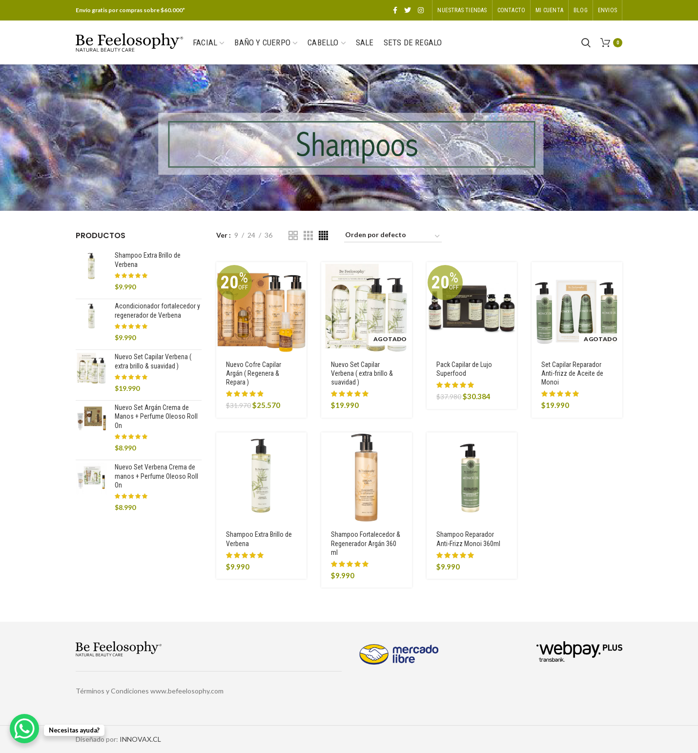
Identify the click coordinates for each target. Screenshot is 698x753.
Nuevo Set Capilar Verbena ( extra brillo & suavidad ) (362, 373)
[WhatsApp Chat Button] (24, 728)
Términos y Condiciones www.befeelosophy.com (150, 691)
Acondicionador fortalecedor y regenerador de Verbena (157, 310)
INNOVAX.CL (140, 739)
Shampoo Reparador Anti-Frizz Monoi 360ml (468, 538)
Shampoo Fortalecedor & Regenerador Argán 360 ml (365, 543)
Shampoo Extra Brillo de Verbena (259, 538)
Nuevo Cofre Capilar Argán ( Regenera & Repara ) (253, 373)
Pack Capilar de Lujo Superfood (464, 369)
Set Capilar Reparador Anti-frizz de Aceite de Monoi (572, 373)
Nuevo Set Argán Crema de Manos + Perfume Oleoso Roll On (156, 416)
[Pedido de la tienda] (393, 236)
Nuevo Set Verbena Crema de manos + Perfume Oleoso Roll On (156, 475)
